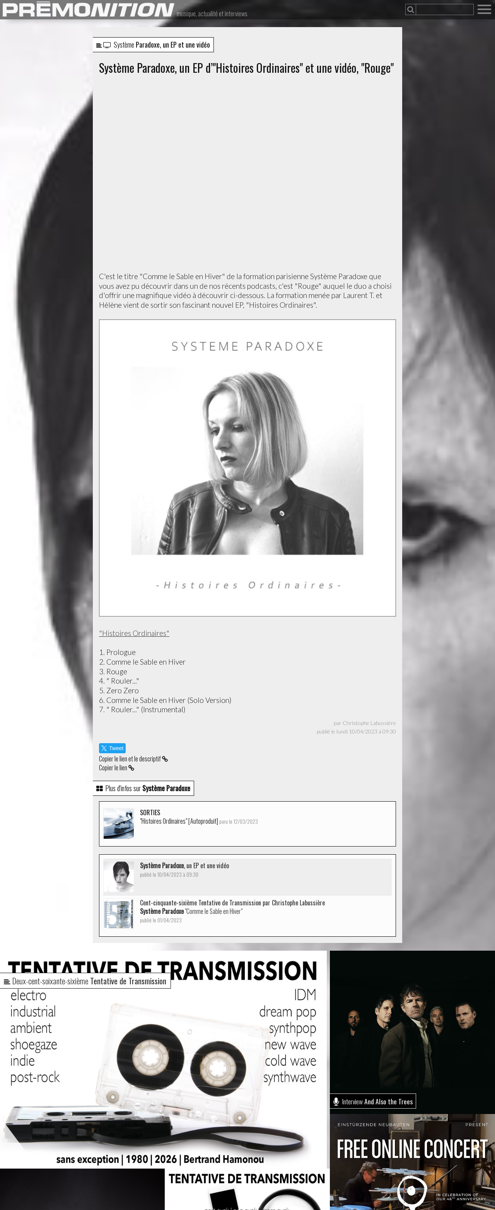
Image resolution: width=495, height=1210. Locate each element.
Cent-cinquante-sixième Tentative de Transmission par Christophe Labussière (232, 911)
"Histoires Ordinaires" (134, 633)
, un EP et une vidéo (184, 869)
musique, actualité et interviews (212, 13)
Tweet (112, 748)
